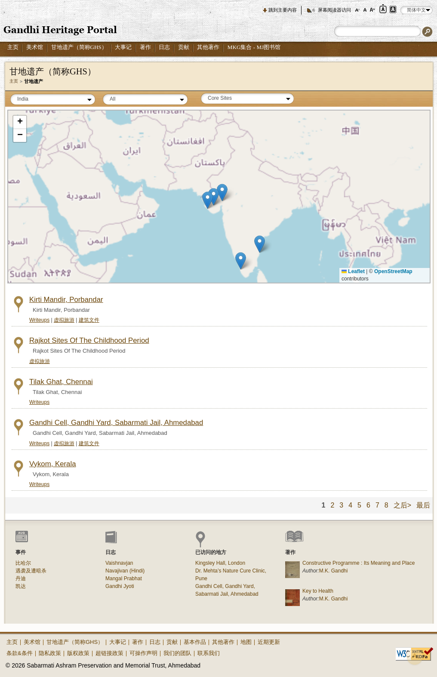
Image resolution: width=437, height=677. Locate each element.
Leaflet (353, 271)
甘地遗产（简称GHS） (79, 47)
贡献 (183, 47)
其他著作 (208, 47)
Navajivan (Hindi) (125, 571)
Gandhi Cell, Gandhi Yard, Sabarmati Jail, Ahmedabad (116, 423)
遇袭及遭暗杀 (30, 571)
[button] (207, 200)
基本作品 (195, 642)
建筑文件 (89, 320)
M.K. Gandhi (333, 571)
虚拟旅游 (64, 320)
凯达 (20, 586)
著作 (145, 47)
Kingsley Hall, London (220, 563)
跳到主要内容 (282, 9)
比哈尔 (23, 563)
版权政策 (78, 653)
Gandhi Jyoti (119, 586)
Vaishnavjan (119, 563)
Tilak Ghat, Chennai (61, 382)
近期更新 (269, 642)
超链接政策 (109, 653)
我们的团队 (177, 653)
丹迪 (20, 578)
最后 (423, 505)
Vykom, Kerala (52, 464)
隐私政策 (50, 653)
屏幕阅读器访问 (334, 9)
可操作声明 (143, 653)
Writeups (39, 320)
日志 (164, 47)
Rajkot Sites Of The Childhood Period (89, 340)
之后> (402, 505)
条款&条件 (19, 653)
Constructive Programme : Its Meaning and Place (358, 563)
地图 (246, 642)
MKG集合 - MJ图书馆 (254, 47)
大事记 (123, 47)
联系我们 (208, 653)
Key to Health (317, 591)
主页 (12, 47)
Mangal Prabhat (123, 578)
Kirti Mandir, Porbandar (66, 299)
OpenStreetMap (393, 271)
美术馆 (34, 47)
